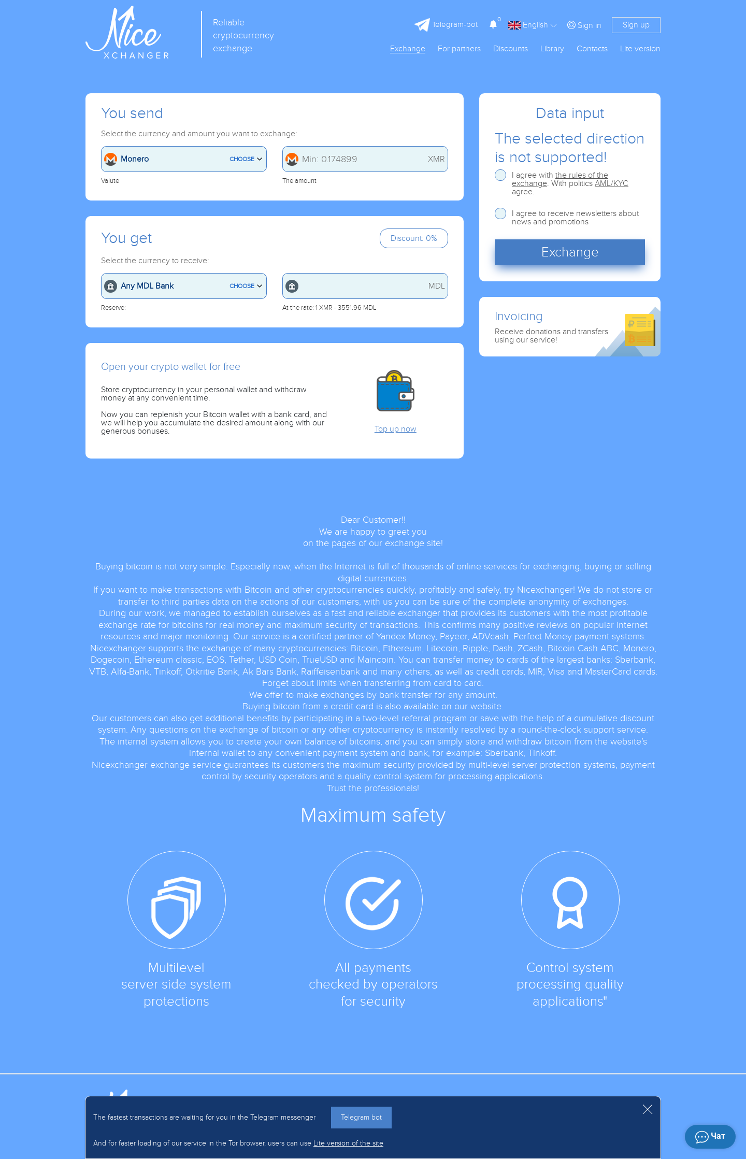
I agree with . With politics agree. (570, 183)
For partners (459, 49)
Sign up (636, 25)
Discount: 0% (414, 238)
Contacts (592, 49)
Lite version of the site (348, 1143)
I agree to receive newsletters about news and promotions (575, 217)
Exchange (407, 49)
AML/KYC (611, 183)
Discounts (510, 49)
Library (552, 49)
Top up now (396, 429)
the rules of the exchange (560, 179)
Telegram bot (361, 1117)
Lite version (640, 49)
